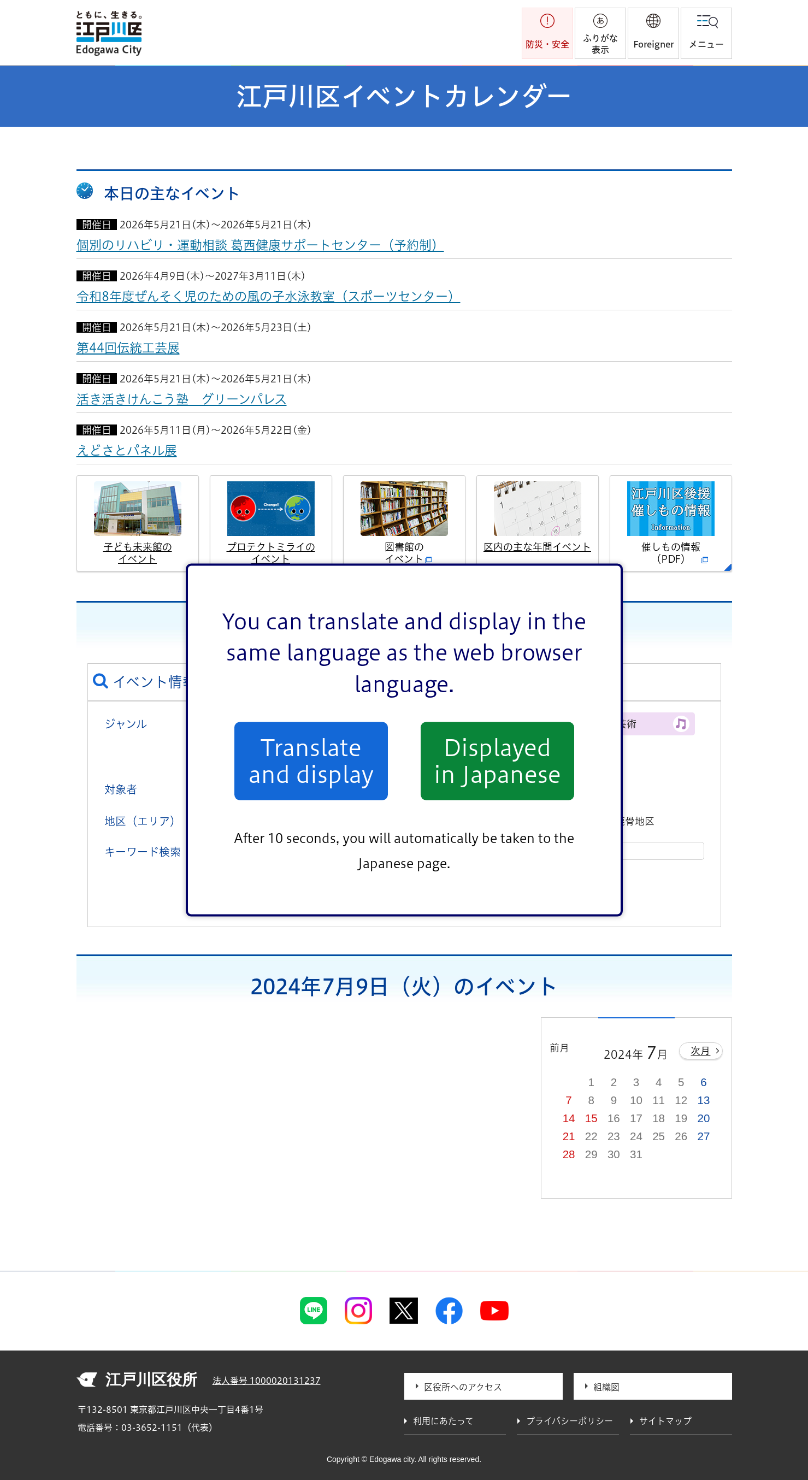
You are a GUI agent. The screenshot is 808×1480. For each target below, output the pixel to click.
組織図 (606, 1387)
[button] (653, 33)
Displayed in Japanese (497, 761)
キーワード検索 (142, 851)
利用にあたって (443, 1421)
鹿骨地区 (634, 821)
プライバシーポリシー (569, 1421)
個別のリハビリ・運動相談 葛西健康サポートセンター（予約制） (260, 245)
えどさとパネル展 (126, 450)
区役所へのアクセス (463, 1387)
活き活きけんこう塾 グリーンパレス (181, 399)
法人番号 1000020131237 (267, 1380)
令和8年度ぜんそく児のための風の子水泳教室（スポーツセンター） (268, 296)
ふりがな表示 (600, 44)
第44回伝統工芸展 (128, 347)
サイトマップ (665, 1421)
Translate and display (311, 761)
